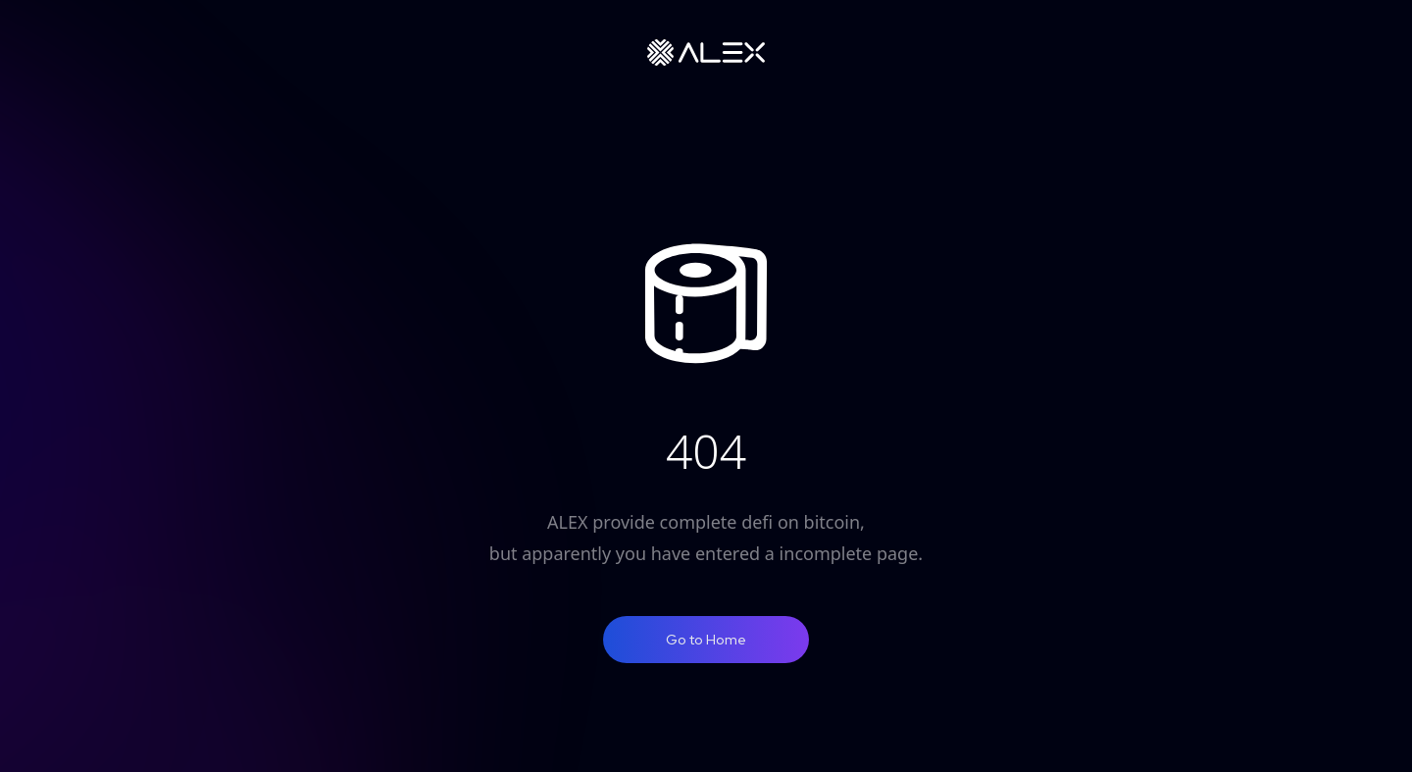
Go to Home (706, 639)
